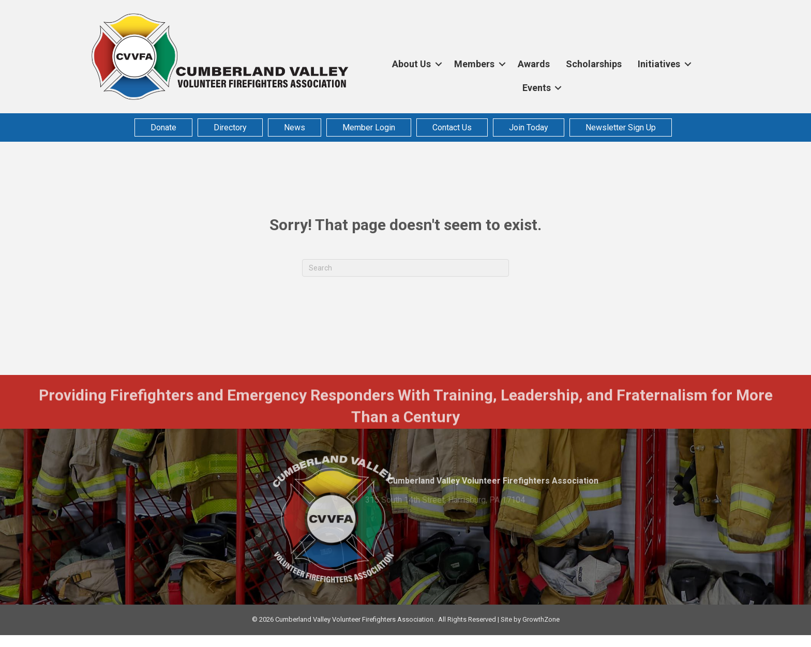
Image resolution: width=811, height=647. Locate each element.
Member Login (368, 127)
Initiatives (659, 63)
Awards (534, 63)
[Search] (405, 268)
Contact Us (452, 127)
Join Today (528, 127)
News (294, 127)
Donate (163, 127)
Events (536, 87)
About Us (411, 63)
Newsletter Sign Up (620, 127)
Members (474, 63)
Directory (230, 127)
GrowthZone (541, 619)
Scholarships (594, 63)
